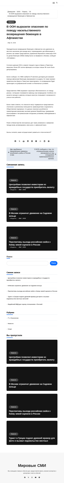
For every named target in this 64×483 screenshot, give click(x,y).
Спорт (10, 329)
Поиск (9, 257)
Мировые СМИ (32, 466)
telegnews (13, 189)
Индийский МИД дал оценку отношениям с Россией (25, 304)
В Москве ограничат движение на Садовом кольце (25, 285)
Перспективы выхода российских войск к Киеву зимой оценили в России (32, 291)
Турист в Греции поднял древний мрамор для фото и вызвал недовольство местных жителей (32, 441)
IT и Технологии (13, 318)
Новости (11, 22)
